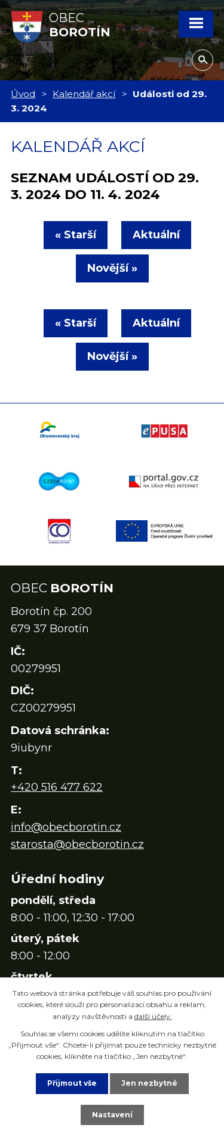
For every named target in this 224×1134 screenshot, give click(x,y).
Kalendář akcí (84, 94)
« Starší (75, 234)
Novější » (112, 268)
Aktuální (156, 234)
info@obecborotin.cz (66, 827)
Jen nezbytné (149, 1083)
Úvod (23, 94)
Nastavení (112, 1114)
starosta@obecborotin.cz (77, 844)
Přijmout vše (72, 1083)
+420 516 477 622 (57, 787)
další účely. (153, 1016)
